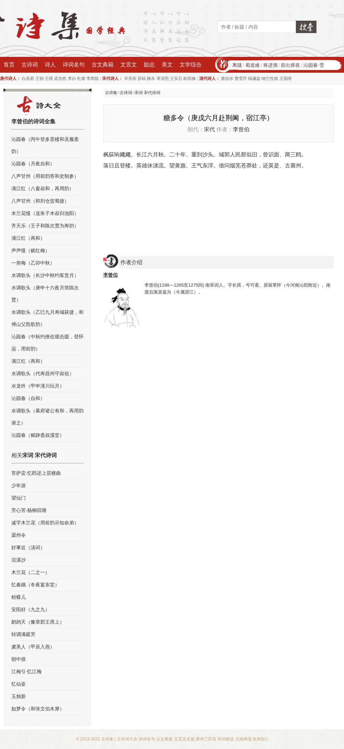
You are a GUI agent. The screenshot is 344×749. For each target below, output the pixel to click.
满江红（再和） (28, 238)
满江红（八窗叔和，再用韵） (42, 188)
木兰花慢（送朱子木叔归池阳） (45, 213)
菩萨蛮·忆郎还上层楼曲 (36, 473)
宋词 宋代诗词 (147, 92)
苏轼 (142, 78)
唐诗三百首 (206, 739)
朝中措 (18, 659)
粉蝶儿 (18, 597)
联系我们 (260, 739)
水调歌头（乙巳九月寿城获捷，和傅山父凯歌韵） (47, 318)
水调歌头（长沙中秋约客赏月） (45, 275)
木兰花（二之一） (30, 572)
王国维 (285, 78)
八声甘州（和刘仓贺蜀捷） (40, 201)
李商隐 (92, 78)
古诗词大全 (127, 739)
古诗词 (29, 65)
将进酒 (270, 65)
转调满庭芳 (23, 634)
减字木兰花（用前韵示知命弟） (45, 522)
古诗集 (111, 92)
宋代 (209, 129)
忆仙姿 (18, 684)
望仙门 (18, 498)
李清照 (163, 78)
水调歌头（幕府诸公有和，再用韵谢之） (47, 416)
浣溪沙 (18, 560)
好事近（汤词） (28, 547)
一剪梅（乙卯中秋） (33, 263)
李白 (72, 78)
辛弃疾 (130, 78)
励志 (149, 65)
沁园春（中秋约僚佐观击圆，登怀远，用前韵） (47, 342)
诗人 (50, 65)
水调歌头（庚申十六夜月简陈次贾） (45, 293)
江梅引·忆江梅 (26, 671)
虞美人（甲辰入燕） (33, 646)
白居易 (28, 78)
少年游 (18, 485)
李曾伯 (241, 129)
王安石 (176, 78)
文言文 (128, 65)
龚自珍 (227, 78)
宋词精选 (225, 739)
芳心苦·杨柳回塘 (28, 510)
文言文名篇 (184, 739)
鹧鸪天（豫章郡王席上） (37, 622)
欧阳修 (189, 78)
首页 (8, 65)
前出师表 (290, 65)
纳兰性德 (269, 78)
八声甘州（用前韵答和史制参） (45, 176)
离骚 (237, 65)
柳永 (151, 78)
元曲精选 (243, 739)
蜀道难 (252, 65)
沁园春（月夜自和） (33, 163)
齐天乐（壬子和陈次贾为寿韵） (45, 225)
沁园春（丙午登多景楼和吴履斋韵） (45, 145)
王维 (49, 78)
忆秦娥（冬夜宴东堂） (35, 584)
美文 (167, 65)
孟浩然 (60, 78)
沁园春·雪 (313, 65)
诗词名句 (74, 65)
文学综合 (191, 65)
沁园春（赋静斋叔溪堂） (37, 435)
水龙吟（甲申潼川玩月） (37, 386)
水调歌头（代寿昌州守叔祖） (42, 373)
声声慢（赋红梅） (30, 250)
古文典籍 (103, 65)
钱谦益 (254, 78)
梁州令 (18, 535)
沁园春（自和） (28, 398)
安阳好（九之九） (30, 609)
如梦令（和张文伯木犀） (37, 708)
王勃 (39, 78)
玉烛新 (18, 696)
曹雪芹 (241, 78)
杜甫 (81, 78)
